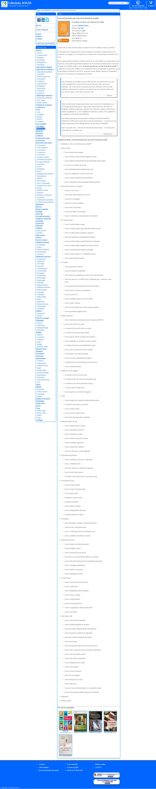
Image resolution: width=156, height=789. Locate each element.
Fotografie (40, 114)
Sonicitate (40, 356)
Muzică (39, 117)
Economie (40, 389)
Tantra (39, 415)
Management (41, 62)
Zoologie (39, 420)
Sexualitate (40, 354)
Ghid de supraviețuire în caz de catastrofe (65, 732)
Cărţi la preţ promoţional (45, 43)
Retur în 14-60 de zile (75, 770)
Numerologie (41, 370)
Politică (39, 311)
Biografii (39, 131)
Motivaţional (41, 181)
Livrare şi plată (72, 767)
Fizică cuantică (42, 392)
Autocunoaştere (42, 148)
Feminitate (40, 164)
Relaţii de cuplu (42, 190)
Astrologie (40, 126)
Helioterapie (41, 278)
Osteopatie (40, 292)
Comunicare (41, 152)
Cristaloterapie (42, 268)
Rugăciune (40, 302)
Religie (38, 332)
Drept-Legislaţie (42, 209)
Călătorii (39, 136)
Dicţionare (40, 204)
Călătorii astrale (42, 365)
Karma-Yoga (41, 413)
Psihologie (40, 320)
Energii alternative (43, 216)
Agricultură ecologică (44, 67)
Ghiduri (39, 228)
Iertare (39, 166)
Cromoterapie (41, 271)
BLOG (38, 25)
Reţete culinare (42, 103)
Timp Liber (40, 403)
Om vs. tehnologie (43, 183)
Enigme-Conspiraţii (43, 219)
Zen (38, 382)
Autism (39, 323)
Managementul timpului (45, 174)
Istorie (38, 238)
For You (80, 28)
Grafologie (40, 394)
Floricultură (41, 79)
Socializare (41, 197)
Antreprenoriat (42, 55)
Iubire (39, 171)
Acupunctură (41, 259)
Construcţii (40, 140)
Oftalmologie (41, 252)
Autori (38, 34)
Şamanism (40, 377)
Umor (38, 406)
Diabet (39, 247)
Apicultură (40, 74)
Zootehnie (40, 93)
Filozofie (39, 226)
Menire (39, 178)
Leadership (41, 60)
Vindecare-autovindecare (45, 202)
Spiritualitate (41, 358)
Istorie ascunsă (41, 240)
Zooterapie (40, 309)
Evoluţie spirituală (43, 162)
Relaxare (40, 193)
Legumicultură (42, 84)
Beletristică (40, 129)
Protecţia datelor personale (48, 770)
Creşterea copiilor (43, 157)
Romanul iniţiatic (43, 373)
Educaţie (39, 214)
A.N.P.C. (98, 767)
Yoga (38, 408)
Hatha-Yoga (41, 411)
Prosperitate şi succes (44, 185)
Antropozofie (41, 363)
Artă (38, 110)
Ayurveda (40, 266)
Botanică (39, 133)
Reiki (39, 299)
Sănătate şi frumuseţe (44, 195)
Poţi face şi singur (42, 318)
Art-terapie (41, 264)
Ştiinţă (38, 387)
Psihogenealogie (42, 328)
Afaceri (39, 50)
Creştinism (40, 337)
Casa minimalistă (65, 756)
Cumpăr (65, 40)
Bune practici (41, 230)
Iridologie (40, 283)
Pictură (39, 119)
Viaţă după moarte (43, 380)
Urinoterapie (41, 306)
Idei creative (40, 235)
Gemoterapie (41, 275)
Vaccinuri (40, 254)
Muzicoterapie (42, 290)
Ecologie (39, 212)
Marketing (40, 65)
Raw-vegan (41, 100)
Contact (42, 764)
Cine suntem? (44, 767)
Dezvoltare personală (44, 143)
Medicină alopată (42, 242)
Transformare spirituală (45, 200)
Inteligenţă (40, 169)
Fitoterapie (40, 273)
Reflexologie (41, 297)
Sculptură (40, 121)
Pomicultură (41, 88)
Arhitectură (40, 107)
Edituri (39, 36)
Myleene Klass (83, 25)
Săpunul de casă (110, 733)
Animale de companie (44, 105)
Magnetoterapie (42, 285)
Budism (39, 335)
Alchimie (40, 361)
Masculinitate (41, 176)
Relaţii (39, 188)
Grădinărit (40, 81)
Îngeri (39, 368)
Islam (39, 342)
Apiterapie (40, 261)
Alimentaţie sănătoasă (44, 95)
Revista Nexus (41, 349)
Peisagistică (41, 86)
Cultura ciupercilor (43, 76)
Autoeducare (41, 150)
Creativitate (41, 155)
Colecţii (39, 39)
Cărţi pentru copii (42, 138)
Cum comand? (72, 764)
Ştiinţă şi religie (42, 347)
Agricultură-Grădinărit (44, 69)
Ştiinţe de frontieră (43, 399)
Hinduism (40, 339)
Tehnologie (40, 401)
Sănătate (39, 351)
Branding (40, 58)
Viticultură (40, 91)
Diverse (39, 207)
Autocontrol (41, 145)
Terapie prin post (43, 304)
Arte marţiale (41, 124)
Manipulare (41, 313)
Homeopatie (41, 280)
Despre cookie (100, 764)
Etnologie (39, 221)
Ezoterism (40, 223)
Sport (38, 384)
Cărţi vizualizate (42, 30)
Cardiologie (41, 245)
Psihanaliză (41, 325)
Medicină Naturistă (43, 257)
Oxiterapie (40, 294)
